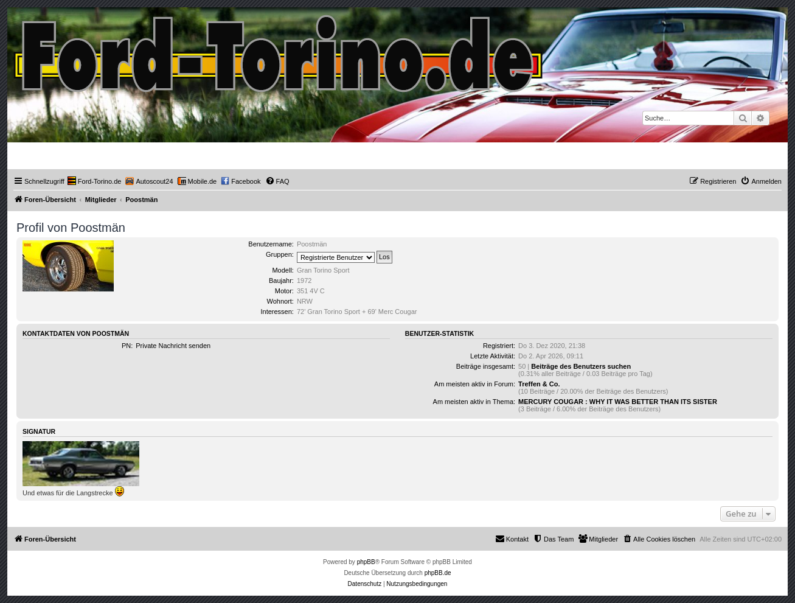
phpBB (366, 562)
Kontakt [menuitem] (512, 538)
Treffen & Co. (539, 384)
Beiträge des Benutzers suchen (581, 366)
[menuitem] (95, 181)
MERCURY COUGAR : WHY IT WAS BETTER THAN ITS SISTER (617, 401)
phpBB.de (438, 573)
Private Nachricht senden (173, 345)
